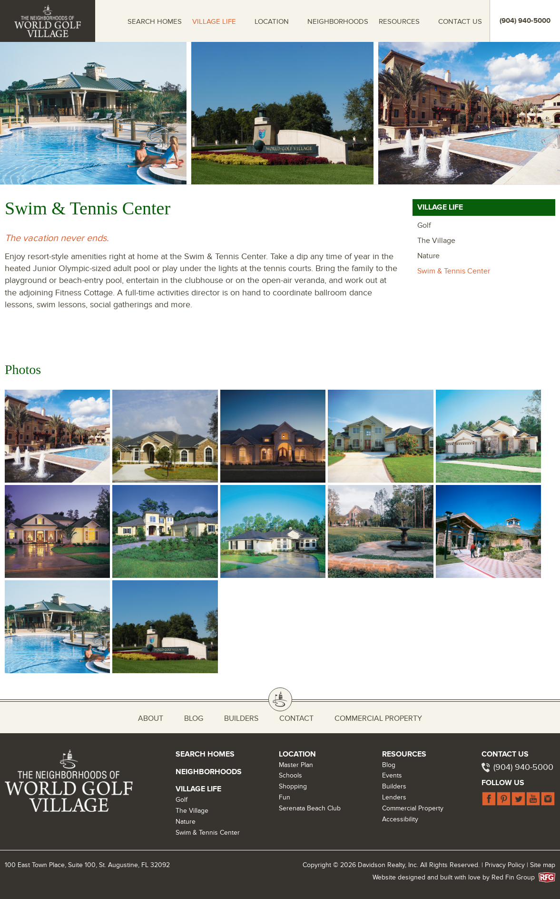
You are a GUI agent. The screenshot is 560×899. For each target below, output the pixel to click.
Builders (241, 718)
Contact (296, 718)
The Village (436, 240)
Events (392, 775)
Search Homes (155, 21)
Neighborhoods (337, 21)
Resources (399, 21)
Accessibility (400, 819)
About (150, 718)
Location (272, 21)
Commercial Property (378, 718)
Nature (428, 256)
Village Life (214, 21)
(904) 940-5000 (523, 767)
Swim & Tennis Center (453, 271)
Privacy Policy (505, 865)
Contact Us (460, 21)
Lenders (394, 797)
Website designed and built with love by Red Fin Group (457, 877)
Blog (193, 718)
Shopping (293, 786)
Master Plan (296, 765)
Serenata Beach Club (310, 808)
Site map (542, 865)
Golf (424, 225)
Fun (284, 797)
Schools (290, 775)
